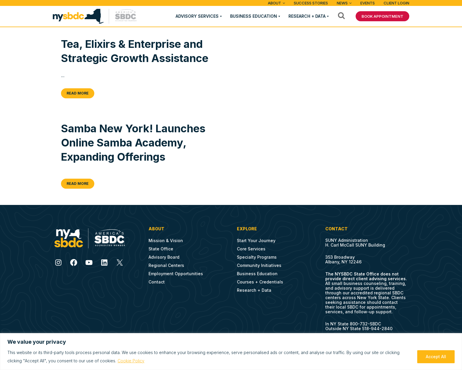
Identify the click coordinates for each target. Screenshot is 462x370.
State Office (160, 248)
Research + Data (307, 16)
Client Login (396, 3)
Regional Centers (166, 265)
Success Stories (311, 3)
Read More (78, 93)
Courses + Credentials (260, 281)
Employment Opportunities (175, 273)
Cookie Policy (131, 360)
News (342, 3)
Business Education (253, 16)
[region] (231, 351)
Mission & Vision (165, 240)
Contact (156, 281)
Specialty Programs (257, 257)
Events (367, 3)
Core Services (251, 248)
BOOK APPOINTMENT (382, 16)
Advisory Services (197, 16)
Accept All (436, 356)
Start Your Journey (256, 240)
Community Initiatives (259, 265)
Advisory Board (163, 257)
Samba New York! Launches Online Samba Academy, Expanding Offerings (133, 142)
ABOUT (274, 3)
